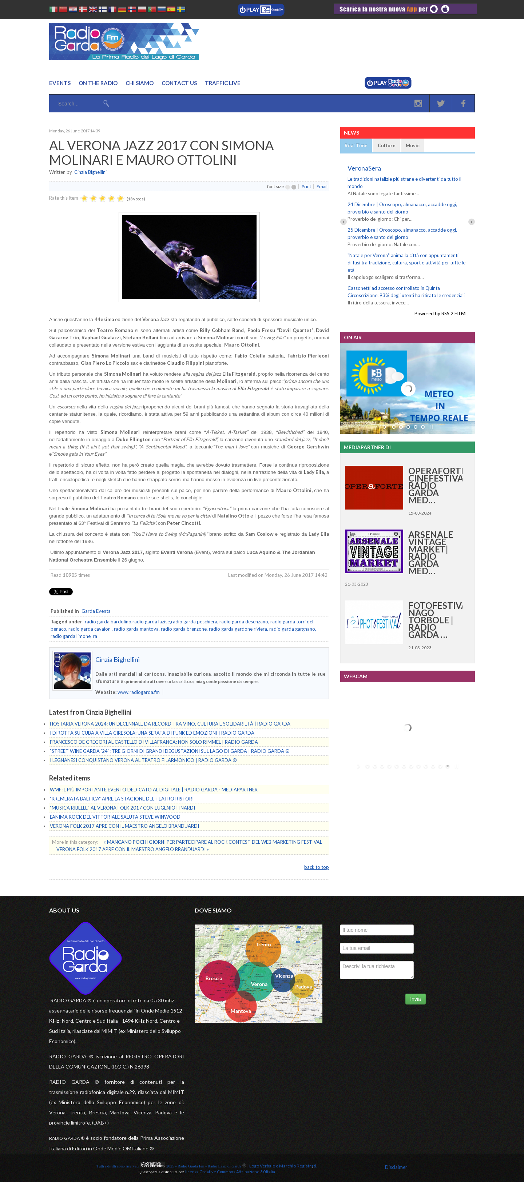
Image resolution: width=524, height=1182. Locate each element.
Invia (415, 999)
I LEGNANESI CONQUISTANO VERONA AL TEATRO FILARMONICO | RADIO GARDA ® (143, 760)
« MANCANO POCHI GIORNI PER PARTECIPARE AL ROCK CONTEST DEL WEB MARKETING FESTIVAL (213, 842)
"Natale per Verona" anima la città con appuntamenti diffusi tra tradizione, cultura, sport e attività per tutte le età (406, 262)
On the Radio (98, 83)
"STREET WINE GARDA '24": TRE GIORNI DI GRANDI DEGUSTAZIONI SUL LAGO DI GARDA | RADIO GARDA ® (170, 751)
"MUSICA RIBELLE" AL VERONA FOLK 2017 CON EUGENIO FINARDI (122, 808)
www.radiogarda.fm (139, 692)
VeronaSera (364, 168)
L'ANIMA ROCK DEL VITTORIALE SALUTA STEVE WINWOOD (115, 817)
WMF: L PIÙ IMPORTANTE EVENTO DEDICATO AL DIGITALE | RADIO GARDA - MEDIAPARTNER (154, 789)
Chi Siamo (140, 83)
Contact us (179, 83)
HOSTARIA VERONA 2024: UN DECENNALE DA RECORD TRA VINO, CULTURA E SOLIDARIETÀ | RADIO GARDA (170, 724)
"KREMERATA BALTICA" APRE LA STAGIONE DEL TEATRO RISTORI (122, 799)
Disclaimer (396, 1167)
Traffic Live (223, 83)
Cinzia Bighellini (90, 172)
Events (60, 83)
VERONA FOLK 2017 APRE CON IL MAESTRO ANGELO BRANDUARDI (124, 826)
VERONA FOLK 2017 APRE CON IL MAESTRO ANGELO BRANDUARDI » (132, 849)
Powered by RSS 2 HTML (441, 313)
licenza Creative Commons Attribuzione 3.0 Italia (230, 1171)
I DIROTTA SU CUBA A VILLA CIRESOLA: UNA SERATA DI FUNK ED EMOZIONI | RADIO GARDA (152, 733)
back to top (316, 867)
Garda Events (96, 611)
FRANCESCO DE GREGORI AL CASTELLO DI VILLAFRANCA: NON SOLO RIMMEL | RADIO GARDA (154, 742)
